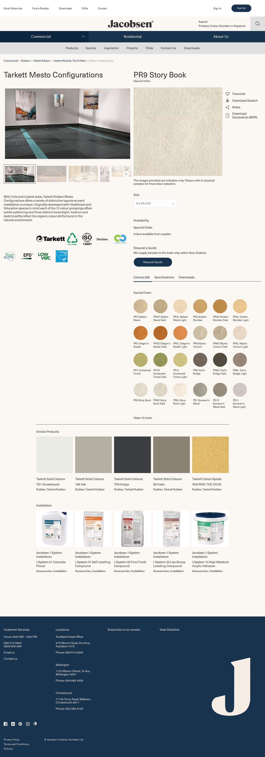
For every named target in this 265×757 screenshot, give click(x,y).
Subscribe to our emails (124, 629)
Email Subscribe (13, 8)
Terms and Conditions (16, 744)
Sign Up (241, 8)
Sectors (91, 48)
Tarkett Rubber (41, 60)
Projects (132, 48)
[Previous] (9, 174)
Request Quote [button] (153, 262)
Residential (132, 36)
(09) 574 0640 (13, 643)
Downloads (65, 8)
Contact (102, 8)
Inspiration (111, 48)
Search (203, 22)
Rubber (25, 60)
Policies (8, 748)
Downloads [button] (186, 277)
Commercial (41, 36)
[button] (242, 101)
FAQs (85, 8)
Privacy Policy (11, 739)
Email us (9, 652)
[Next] (126, 174)
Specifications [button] (164, 277)
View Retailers (169, 629)
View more (143, 418)
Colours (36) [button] (142, 277)
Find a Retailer (40, 8)
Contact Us (168, 48)
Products (72, 48)
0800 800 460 (13, 646)
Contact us (10, 658)
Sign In (217, 8)
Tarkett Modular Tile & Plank (70, 60)
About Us (220, 36)
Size (136, 195)
